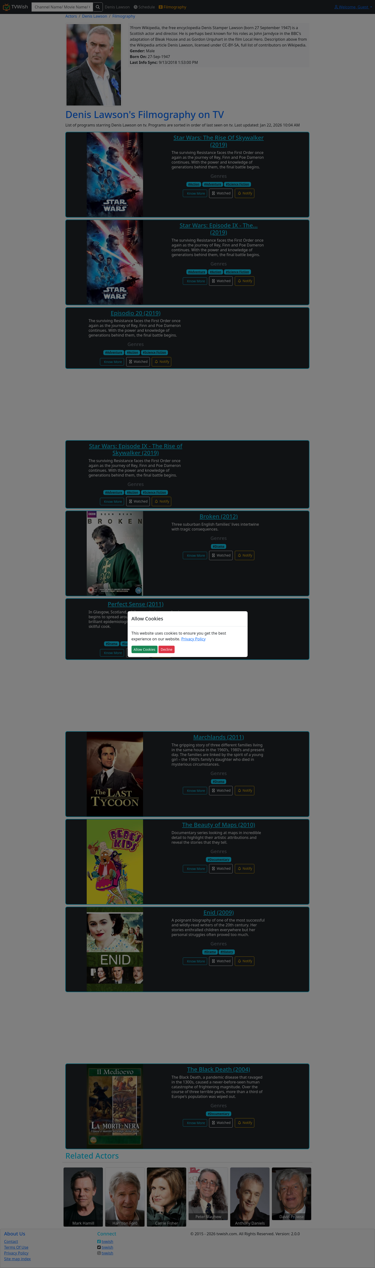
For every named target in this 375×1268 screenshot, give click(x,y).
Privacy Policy (193, 639)
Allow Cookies (144, 649)
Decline (166, 649)
